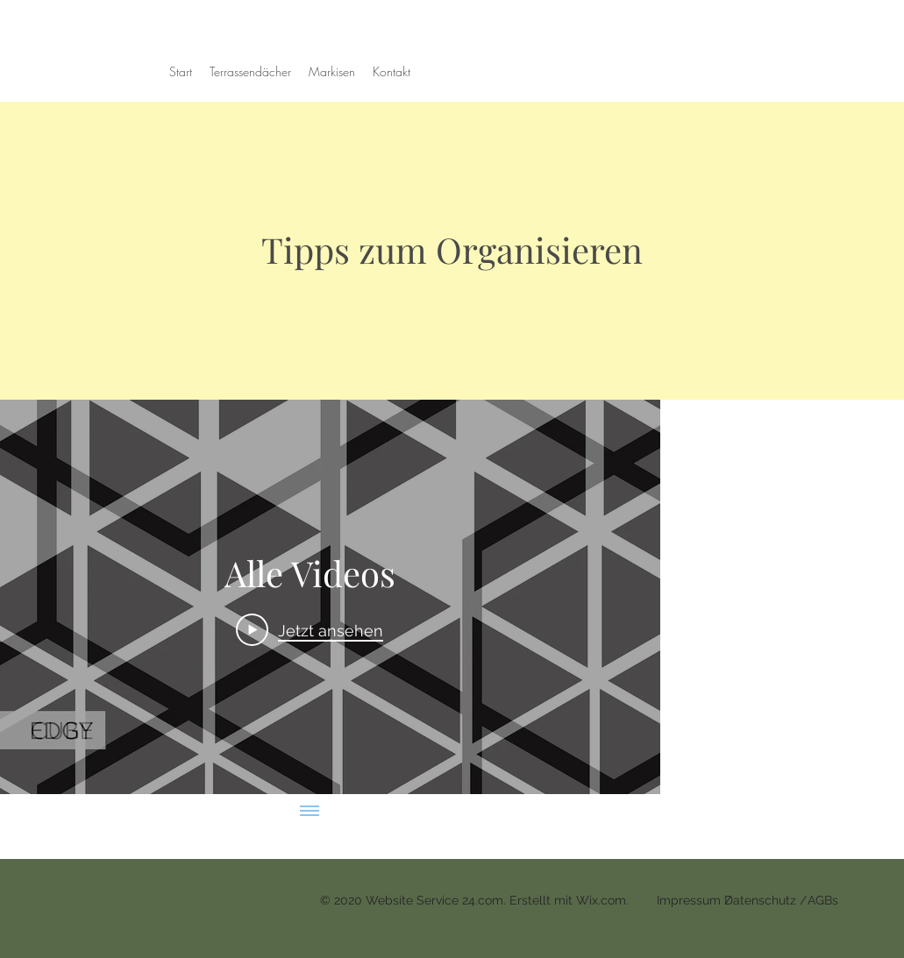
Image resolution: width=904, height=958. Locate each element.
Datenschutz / (765, 900)
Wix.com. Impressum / (655, 900)
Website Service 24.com (434, 900)
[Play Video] (309, 629)
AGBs (823, 900)
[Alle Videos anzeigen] (309, 811)
